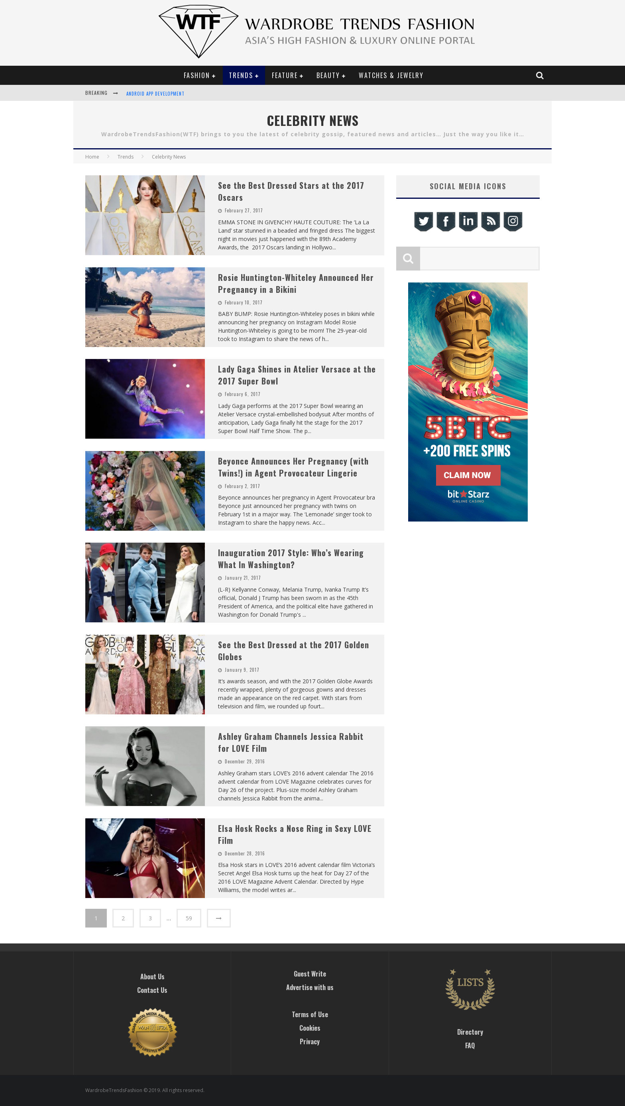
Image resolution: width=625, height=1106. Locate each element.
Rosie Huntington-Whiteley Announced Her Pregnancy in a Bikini (296, 283)
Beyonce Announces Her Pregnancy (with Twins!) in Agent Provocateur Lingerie (293, 467)
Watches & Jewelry (391, 75)
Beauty (328, 75)
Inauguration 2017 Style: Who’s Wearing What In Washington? (291, 559)
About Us (152, 976)
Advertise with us (310, 987)
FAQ (470, 1045)
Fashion (197, 75)
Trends (241, 75)
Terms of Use (310, 1014)
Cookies (309, 1028)
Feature (285, 75)
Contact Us (152, 990)
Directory (470, 1032)
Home (92, 156)
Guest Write (310, 974)
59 (189, 918)
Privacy (310, 1041)
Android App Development (155, 93)
